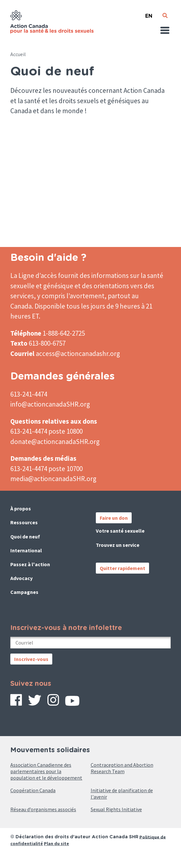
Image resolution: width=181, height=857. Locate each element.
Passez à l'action (30, 564)
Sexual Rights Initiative (116, 809)
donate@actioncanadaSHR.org (55, 441)
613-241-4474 (28, 394)
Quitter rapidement (122, 568)
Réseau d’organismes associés (43, 809)
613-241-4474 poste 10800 (46, 431)
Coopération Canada (32, 790)
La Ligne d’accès (33, 275)
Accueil (18, 54)
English (149, 13)
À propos (20, 508)
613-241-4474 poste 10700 (46, 468)
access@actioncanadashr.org (78, 353)
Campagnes (24, 592)
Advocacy (21, 578)
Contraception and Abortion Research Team (122, 768)
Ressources (24, 522)
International (26, 550)
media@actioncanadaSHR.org (53, 478)
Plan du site (56, 843)
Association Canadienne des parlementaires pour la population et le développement (46, 771)
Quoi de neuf (25, 536)
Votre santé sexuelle (120, 530)
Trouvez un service (117, 545)
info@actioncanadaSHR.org (50, 404)
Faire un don (114, 518)
